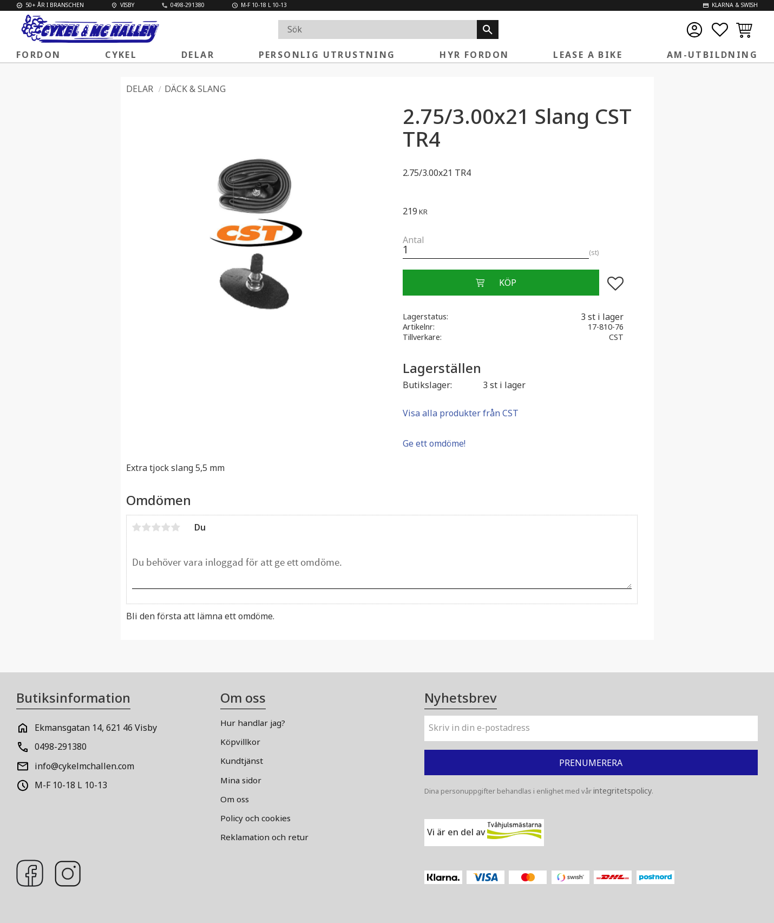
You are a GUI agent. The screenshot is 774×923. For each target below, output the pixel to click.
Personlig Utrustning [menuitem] (327, 55)
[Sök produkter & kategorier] (377, 29)
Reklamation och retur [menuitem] (264, 837)
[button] (720, 30)
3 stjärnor (156, 527)
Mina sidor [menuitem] (240, 780)
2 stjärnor (147, 527)
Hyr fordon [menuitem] (474, 55)
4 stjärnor (166, 527)
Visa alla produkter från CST (461, 413)
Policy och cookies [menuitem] (255, 818)
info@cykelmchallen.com (84, 766)
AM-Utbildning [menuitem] (712, 55)
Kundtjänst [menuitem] (241, 760)
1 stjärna (137, 527)
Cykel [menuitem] (121, 55)
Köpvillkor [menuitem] (240, 741)
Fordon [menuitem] (38, 55)
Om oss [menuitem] (234, 799)
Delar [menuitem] (197, 55)
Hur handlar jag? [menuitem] (252, 722)
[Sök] (487, 29)
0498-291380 (61, 746)
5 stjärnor (176, 527)
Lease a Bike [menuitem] (587, 55)
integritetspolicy (622, 790)
